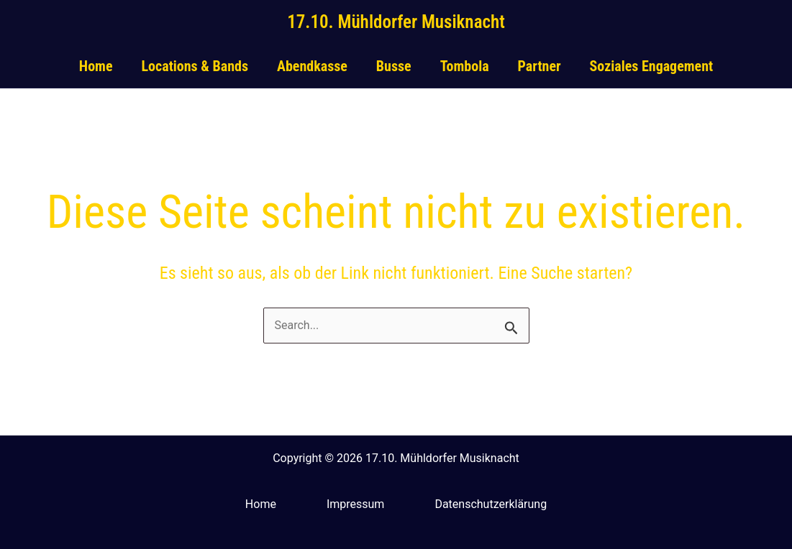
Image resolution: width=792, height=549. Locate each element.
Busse (393, 66)
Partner (539, 66)
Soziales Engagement (652, 66)
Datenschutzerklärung (490, 504)
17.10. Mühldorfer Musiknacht (396, 21)
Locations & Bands (195, 66)
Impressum (356, 504)
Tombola (464, 66)
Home (96, 66)
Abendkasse (312, 66)
